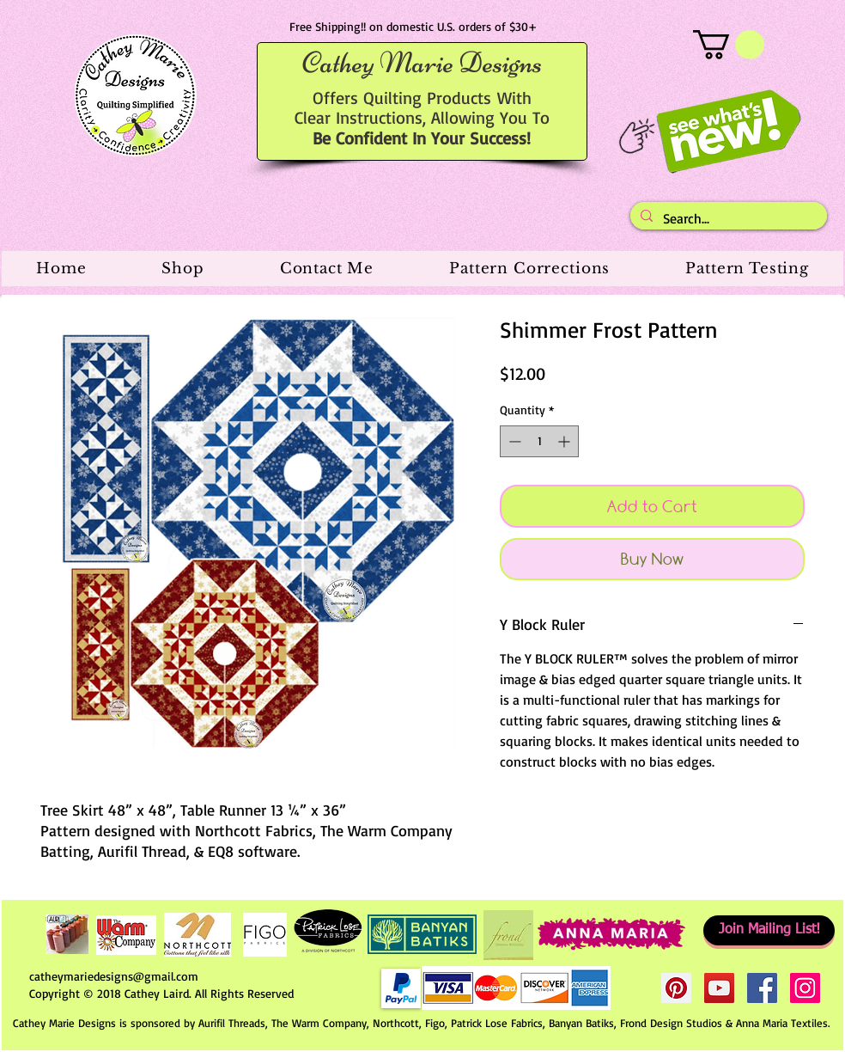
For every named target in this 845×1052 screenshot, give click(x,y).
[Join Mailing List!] (769, 930)
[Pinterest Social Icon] (676, 988)
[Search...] (727, 218)
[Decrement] (513, 441)
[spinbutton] (539, 441)
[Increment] (565, 441)
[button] (728, 44)
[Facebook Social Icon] (762, 988)
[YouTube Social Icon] (719, 988)
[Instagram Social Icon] (805, 988)
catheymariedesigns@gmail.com (113, 976)
